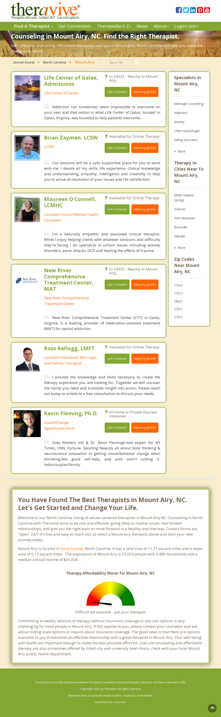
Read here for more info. (110, 702)
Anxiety (179, 122)
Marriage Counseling (188, 104)
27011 (178, 309)
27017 (178, 293)
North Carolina (54, 62)
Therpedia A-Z (114, 26)
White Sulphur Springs (184, 197)
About (161, 26)
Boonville (180, 227)
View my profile (145, 92)
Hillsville (179, 236)
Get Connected (74, 26)
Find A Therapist (33, 26)
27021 (178, 317)
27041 (178, 285)
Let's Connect (117, 92)
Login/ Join (186, 26)
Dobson (180, 209)
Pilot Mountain (184, 218)
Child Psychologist (187, 131)
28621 (178, 301)
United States (24, 62)
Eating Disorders (186, 140)
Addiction (180, 113)
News (142, 26)
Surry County (71, 548)
